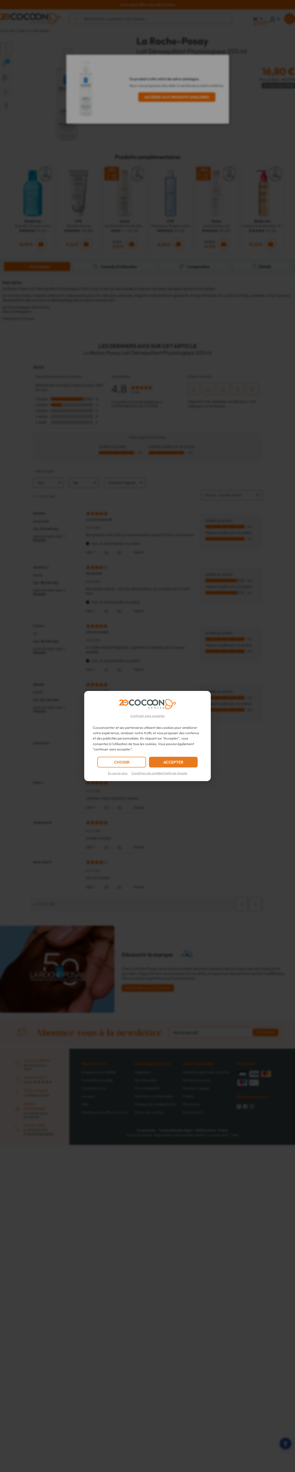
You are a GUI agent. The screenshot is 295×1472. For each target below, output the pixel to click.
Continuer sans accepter (147, 716)
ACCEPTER (173, 762)
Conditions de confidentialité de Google (159, 773)
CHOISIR (121, 762)
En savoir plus (118, 773)
